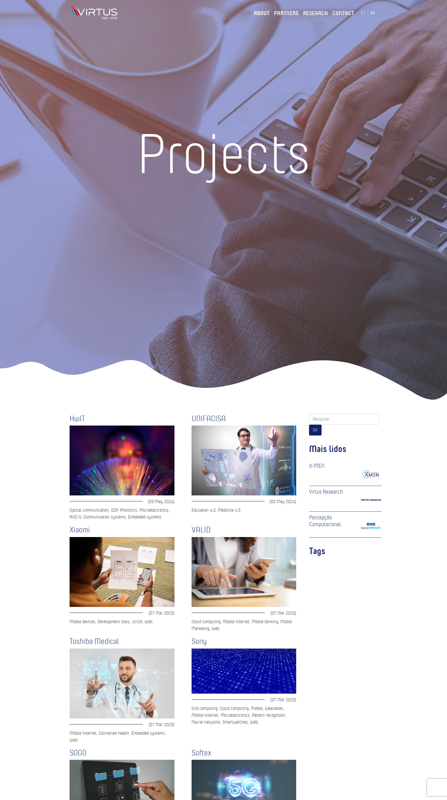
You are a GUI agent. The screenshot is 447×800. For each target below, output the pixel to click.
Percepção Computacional (325, 521)
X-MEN (316, 465)
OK (315, 430)
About (261, 12)
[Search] (344, 419)
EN (373, 13)
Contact (343, 12)
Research (315, 12)
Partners (286, 12)
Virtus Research (326, 491)
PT (363, 13)
